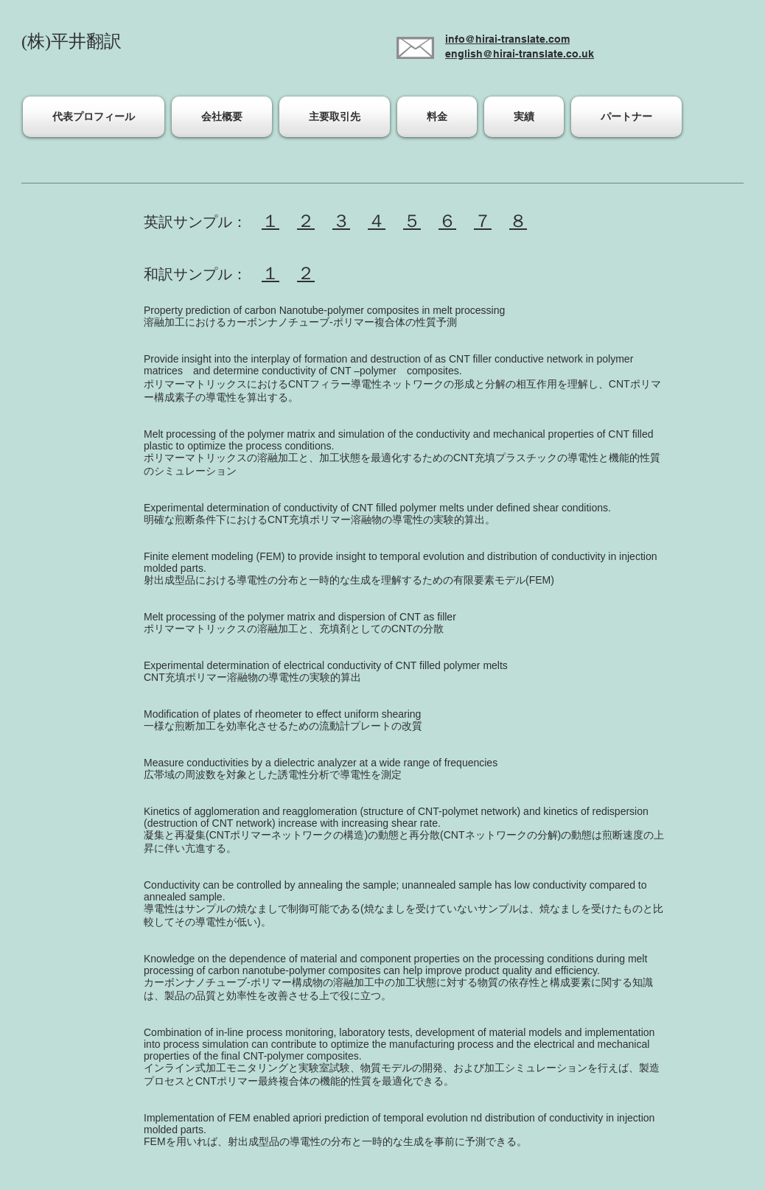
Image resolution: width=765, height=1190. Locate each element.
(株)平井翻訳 (71, 41)
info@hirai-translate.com (507, 39)
